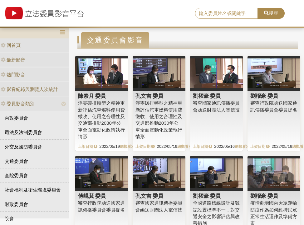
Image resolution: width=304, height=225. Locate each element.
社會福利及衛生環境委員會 (33, 189)
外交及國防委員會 (23, 146)
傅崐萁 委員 (92, 196)
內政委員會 (16, 118)
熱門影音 (13, 74)
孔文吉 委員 (149, 96)
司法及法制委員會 (23, 132)
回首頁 (11, 45)
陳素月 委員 (92, 96)
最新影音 (13, 59)
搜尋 (271, 13)
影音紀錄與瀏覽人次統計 (29, 89)
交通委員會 (16, 161)
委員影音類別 (18, 103)
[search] (226, 13)
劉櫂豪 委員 (207, 96)
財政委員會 (16, 204)
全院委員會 (16, 175)
